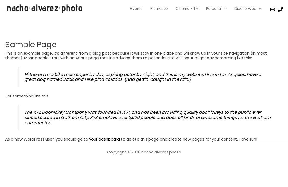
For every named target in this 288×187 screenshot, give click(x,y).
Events (136, 9)
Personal (216, 9)
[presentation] (224, 9)
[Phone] (280, 9)
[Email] (272, 9)
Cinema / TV (187, 9)
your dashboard (104, 139)
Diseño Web (247, 9)
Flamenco (159, 9)
